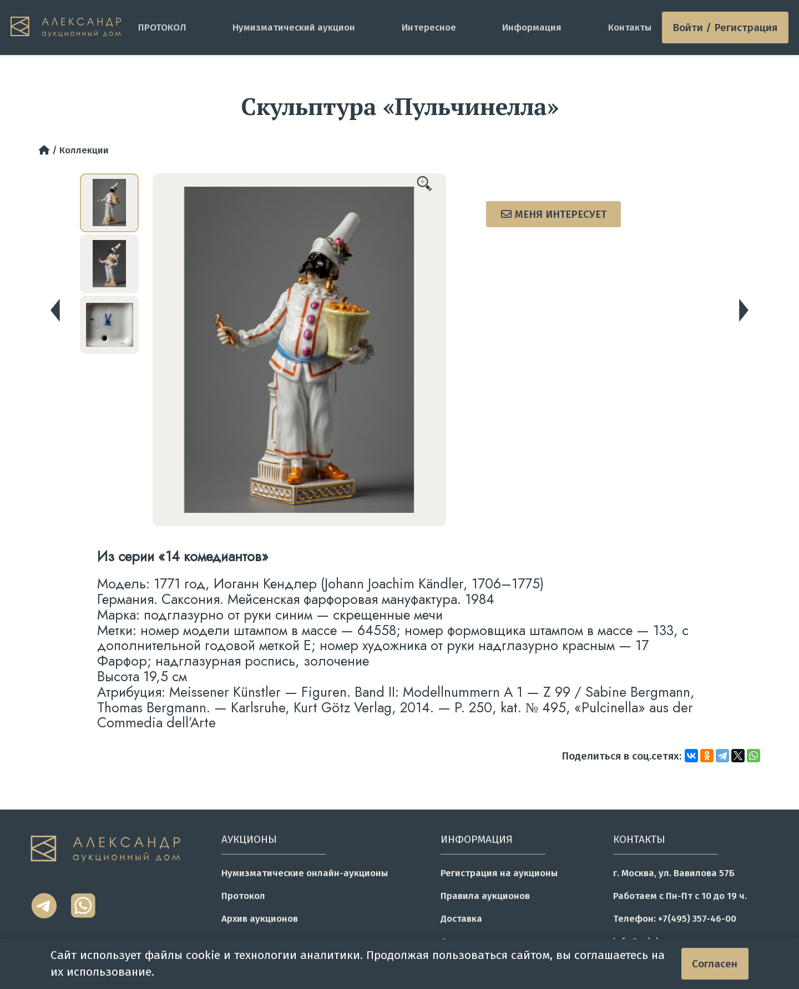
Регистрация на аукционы (499, 872)
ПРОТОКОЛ (162, 27)
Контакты (629, 27)
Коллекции (84, 150)
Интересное (429, 27)
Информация (532, 27)
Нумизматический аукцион (293, 27)
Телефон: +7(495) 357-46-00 (674, 918)
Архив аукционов (259, 918)
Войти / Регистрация (724, 27)
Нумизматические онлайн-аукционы (304, 872)
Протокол (243, 895)
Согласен (714, 963)
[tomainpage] (69, 27)
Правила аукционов (485, 895)
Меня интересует (553, 214)
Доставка (461, 918)
